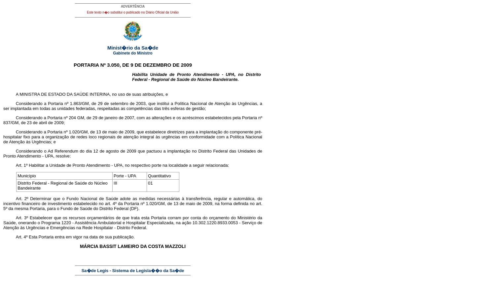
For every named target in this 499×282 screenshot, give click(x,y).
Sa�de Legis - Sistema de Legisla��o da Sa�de (133, 270)
